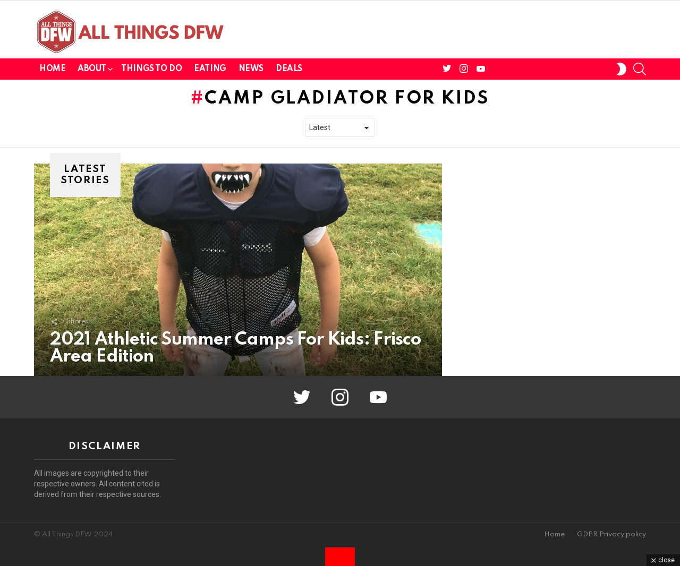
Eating (210, 69)
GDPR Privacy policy (611, 534)
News (251, 69)
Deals (289, 69)
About (92, 71)
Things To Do (151, 69)
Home (52, 69)
